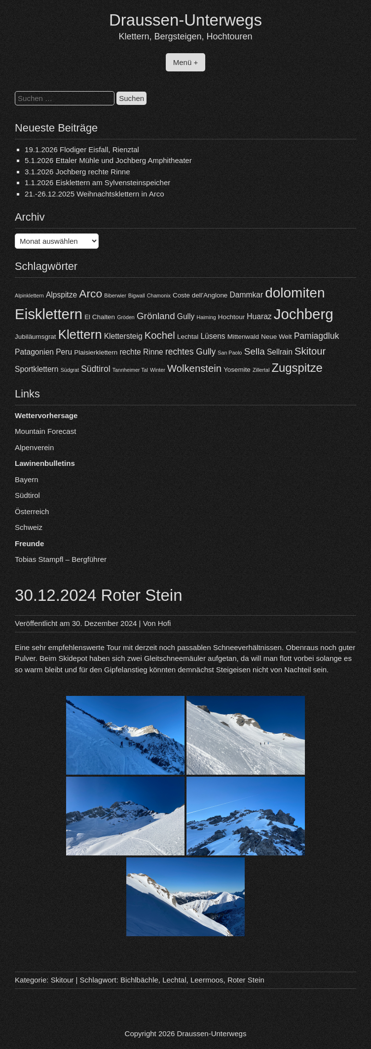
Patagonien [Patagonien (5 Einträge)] (34, 352)
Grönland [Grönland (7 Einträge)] (156, 316)
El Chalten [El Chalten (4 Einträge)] (99, 317)
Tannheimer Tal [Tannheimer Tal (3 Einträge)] (130, 370)
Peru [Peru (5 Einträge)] (64, 352)
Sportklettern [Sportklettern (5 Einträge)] (36, 369)
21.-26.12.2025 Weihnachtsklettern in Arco (94, 194)
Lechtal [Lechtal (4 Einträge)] (187, 336)
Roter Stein (245, 980)
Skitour (62, 980)
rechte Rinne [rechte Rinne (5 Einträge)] (141, 352)
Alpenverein (34, 447)
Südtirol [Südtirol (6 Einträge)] (95, 369)
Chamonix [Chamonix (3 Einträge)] (159, 295)
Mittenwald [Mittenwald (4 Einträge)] (243, 336)
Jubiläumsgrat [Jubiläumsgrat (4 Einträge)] (35, 336)
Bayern (26, 479)
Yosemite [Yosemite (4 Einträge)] (237, 369)
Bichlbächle (139, 980)
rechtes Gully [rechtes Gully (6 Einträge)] (190, 352)
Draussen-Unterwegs (185, 20)
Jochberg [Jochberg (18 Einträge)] (304, 314)
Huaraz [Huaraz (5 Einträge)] (259, 316)
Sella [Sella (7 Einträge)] (254, 351)
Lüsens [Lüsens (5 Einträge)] (212, 336)
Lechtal (174, 980)
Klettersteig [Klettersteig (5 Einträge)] (123, 336)
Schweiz (28, 527)
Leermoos (206, 980)
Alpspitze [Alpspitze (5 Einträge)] (61, 295)
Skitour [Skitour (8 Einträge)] (310, 351)
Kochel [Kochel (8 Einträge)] (160, 335)
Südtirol (27, 495)
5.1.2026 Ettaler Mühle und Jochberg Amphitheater (108, 160)
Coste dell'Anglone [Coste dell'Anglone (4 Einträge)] (200, 295)
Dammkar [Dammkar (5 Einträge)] (246, 295)
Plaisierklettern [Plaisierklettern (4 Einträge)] (95, 352)
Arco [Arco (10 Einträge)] (90, 293)
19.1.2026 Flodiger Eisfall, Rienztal (82, 149)
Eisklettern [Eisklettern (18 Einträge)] (48, 314)
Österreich (32, 511)
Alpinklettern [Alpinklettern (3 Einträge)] (29, 295)
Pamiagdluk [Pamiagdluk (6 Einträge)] (316, 336)
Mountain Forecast (45, 431)
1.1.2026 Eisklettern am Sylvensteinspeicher (97, 182)
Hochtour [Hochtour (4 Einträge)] (231, 317)
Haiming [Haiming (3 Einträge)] (206, 317)
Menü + (185, 62)
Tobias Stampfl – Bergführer (61, 559)
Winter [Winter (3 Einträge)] (157, 370)
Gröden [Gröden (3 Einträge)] (126, 317)
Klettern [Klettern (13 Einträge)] (80, 334)
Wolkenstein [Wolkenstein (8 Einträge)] (194, 368)
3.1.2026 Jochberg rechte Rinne (77, 171)
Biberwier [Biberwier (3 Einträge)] (115, 295)
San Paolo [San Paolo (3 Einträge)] (230, 353)
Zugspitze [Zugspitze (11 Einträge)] (297, 367)
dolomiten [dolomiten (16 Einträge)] (295, 292)
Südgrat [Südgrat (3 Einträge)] (70, 370)
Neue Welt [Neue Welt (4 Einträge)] (276, 336)
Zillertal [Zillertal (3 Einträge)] (261, 370)
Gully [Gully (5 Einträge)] (186, 316)
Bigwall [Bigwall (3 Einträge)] (136, 295)
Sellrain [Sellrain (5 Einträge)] (280, 352)
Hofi (164, 623)
